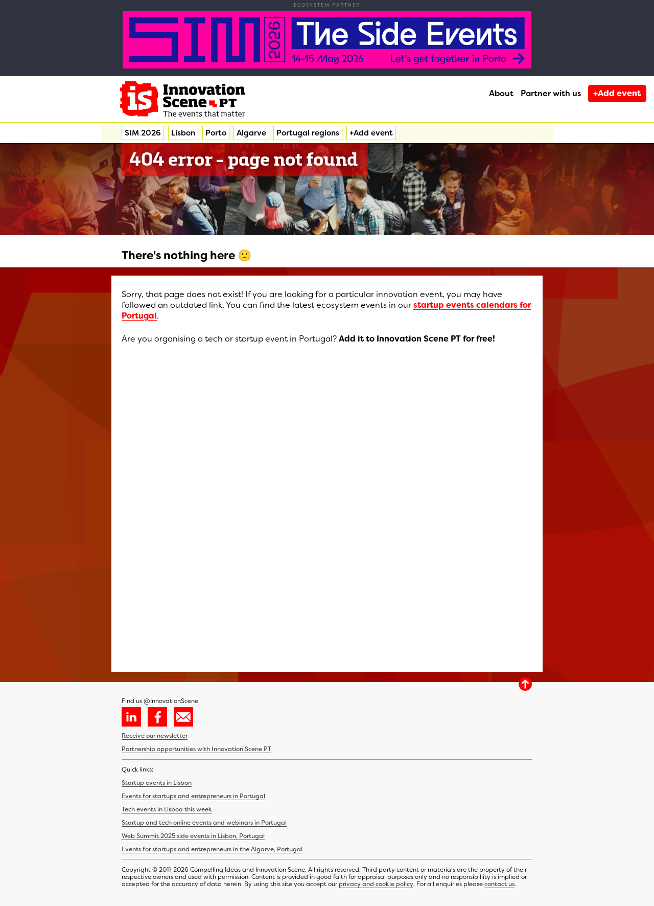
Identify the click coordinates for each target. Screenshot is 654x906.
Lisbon (183, 133)
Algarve (251, 133)
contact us (499, 884)
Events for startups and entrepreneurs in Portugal (193, 796)
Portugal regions (307, 133)
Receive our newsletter (155, 736)
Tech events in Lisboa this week (167, 809)
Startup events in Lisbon (157, 783)
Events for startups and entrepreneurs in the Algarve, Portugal (212, 849)
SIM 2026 (143, 133)
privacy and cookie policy (376, 884)
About (501, 93)
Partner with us (551, 93)
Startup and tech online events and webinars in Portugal (204, 823)
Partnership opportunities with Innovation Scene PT (196, 749)
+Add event (617, 93)
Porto (215, 133)
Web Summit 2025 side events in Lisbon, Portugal (193, 836)
